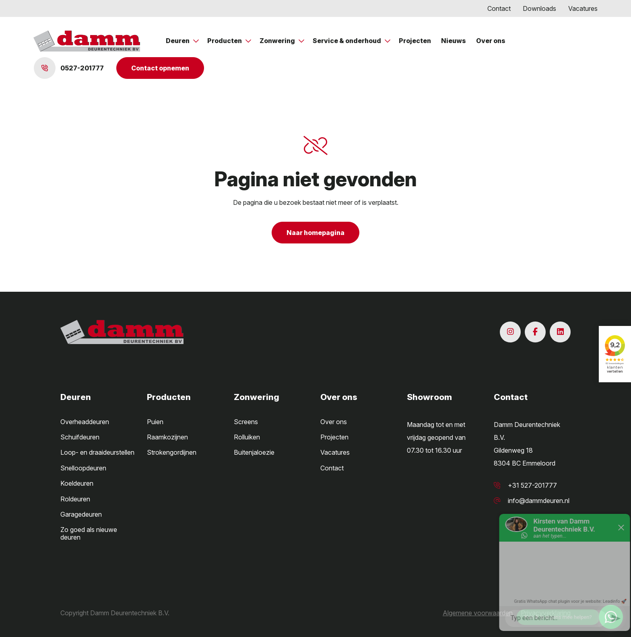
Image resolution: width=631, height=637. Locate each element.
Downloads (539, 8)
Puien (155, 422)
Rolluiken (247, 437)
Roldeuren (75, 499)
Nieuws (453, 41)
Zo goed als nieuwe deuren (88, 533)
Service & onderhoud (347, 41)
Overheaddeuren (84, 422)
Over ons (490, 41)
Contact (499, 8)
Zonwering (278, 41)
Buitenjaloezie (254, 452)
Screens (246, 422)
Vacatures (583, 8)
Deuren (178, 41)
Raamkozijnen (167, 437)
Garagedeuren (81, 514)
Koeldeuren (76, 483)
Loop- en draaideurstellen (97, 452)
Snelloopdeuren (83, 468)
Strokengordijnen (171, 452)
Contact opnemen (160, 68)
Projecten (415, 41)
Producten (225, 41)
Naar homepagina (315, 233)
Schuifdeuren (79, 437)
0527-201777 (69, 68)
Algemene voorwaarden (478, 613)
